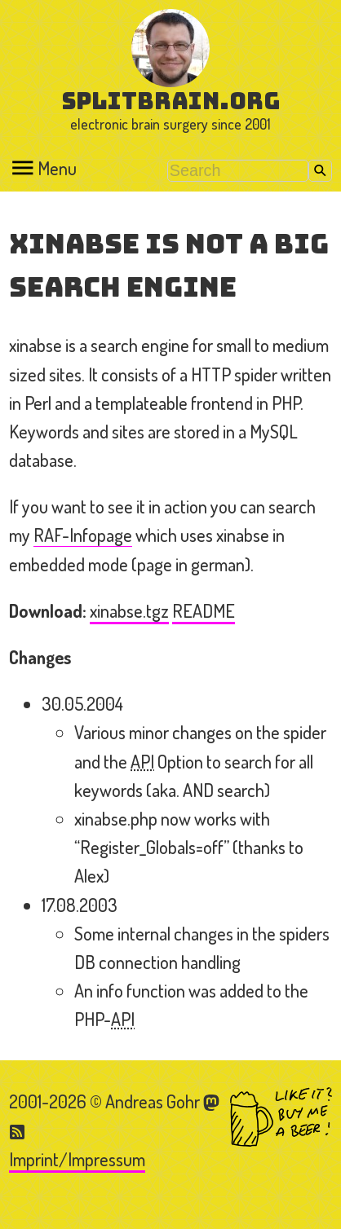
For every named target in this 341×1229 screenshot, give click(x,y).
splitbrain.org (171, 101)
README (203, 610)
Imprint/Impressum (77, 1159)
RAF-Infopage (82, 534)
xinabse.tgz (129, 610)
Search (320, 171)
